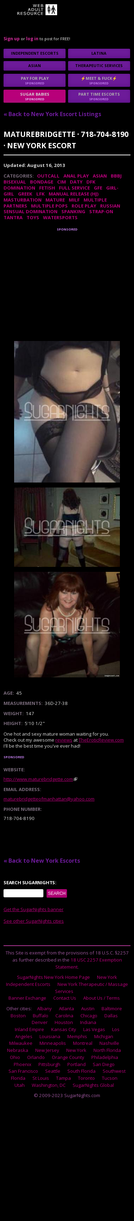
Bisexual (15, 182)
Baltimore (112, 1008)
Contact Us (64, 998)
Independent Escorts (35, 53)
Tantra (13, 217)
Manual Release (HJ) (74, 194)
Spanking (73, 211)
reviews (63, 740)
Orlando (36, 1057)
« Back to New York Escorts (42, 860)
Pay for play (35, 80)
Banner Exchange (27, 998)
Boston (18, 1015)
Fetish (47, 188)
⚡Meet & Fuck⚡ (99, 80)
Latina (98, 53)
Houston (64, 1022)
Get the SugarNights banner (33, 909)
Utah (19, 1085)
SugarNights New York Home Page (53, 977)
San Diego (104, 1064)
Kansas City (63, 1029)
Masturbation (23, 200)
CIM (61, 182)
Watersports (60, 217)
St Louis (40, 1078)
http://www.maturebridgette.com (38, 779)
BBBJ (116, 176)
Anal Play (76, 176)
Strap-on (101, 211)
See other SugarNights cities (34, 921)
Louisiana (49, 1036)
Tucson (109, 1078)
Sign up (12, 39)
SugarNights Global (93, 1085)
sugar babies (35, 96)
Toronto (86, 1078)
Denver (40, 1022)
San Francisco (23, 1071)
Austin (88, 1008)
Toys (32, 217)
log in (32, 39)
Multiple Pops (49, 206)
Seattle (52, 1071)
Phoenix (22, 1064)
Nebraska (17, 1050)
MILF (74, 200)
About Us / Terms (101, 998)
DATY (76, 182)
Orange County (68, 1057)
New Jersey (47, 1050)
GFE (98, 188)
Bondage (41, 182)
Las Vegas (94, 1029)
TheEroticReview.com (101, 740)
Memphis (77, 1036)
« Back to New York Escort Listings (52, 114)
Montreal (82, 1043)
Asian (34, 65)
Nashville (109, 1043)
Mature (55, 200)
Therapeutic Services (99, 65)
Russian (110, 206)
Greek (25, 194)
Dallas (111, 1015)
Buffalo (40, 1015)
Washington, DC (49, 1085)
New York (76, 1050)
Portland (76, 1064)
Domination (19, 188)
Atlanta (66, 1008)
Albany (44, 1008)
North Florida (107, 1050)
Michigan (103, 1036)
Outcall (48, 176)
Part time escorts (99, 96)
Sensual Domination (30, 211)
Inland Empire (29, 1029)
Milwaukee (20, 1043)
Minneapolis (52, 1043)
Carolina (64, 1015)
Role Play (84, 206)
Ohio (15, 1057)
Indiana (88, 1022)
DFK (91, 182)
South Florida (81, 1071)
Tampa (63, 1078)
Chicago (88, 1015)
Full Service (74, 188)
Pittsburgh (49, 1064)
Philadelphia (104, 1057)
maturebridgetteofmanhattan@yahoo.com (49, 799)
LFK (40, 194)
